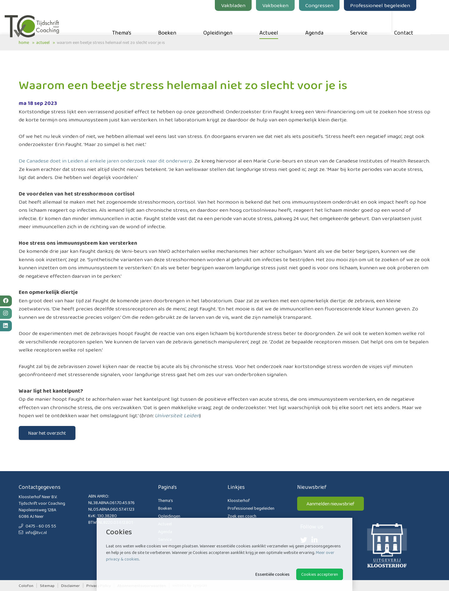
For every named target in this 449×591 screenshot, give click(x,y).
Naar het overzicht (47, 433)
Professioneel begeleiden (394, 5)
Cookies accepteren (319, 574)
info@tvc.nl (33, 532)
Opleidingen (232, 22)
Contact (417, 22)
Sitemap (47, 585)
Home (24, 42)
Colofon (26, 585)
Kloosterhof (239, 500)
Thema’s (135, 22)
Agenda (328, 22)
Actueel (282, 22)
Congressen (333, 5)
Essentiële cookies (272, 574)
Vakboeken (289, 5)
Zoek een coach (242, 516)
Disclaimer (70, 585)
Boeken (181, 22)
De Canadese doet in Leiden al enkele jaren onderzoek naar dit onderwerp (105, 161)
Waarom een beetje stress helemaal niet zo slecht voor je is (111, 42)
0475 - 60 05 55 (37, 526)
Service (372, 22)
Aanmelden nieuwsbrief (331, 503)
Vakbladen (247, 5)
